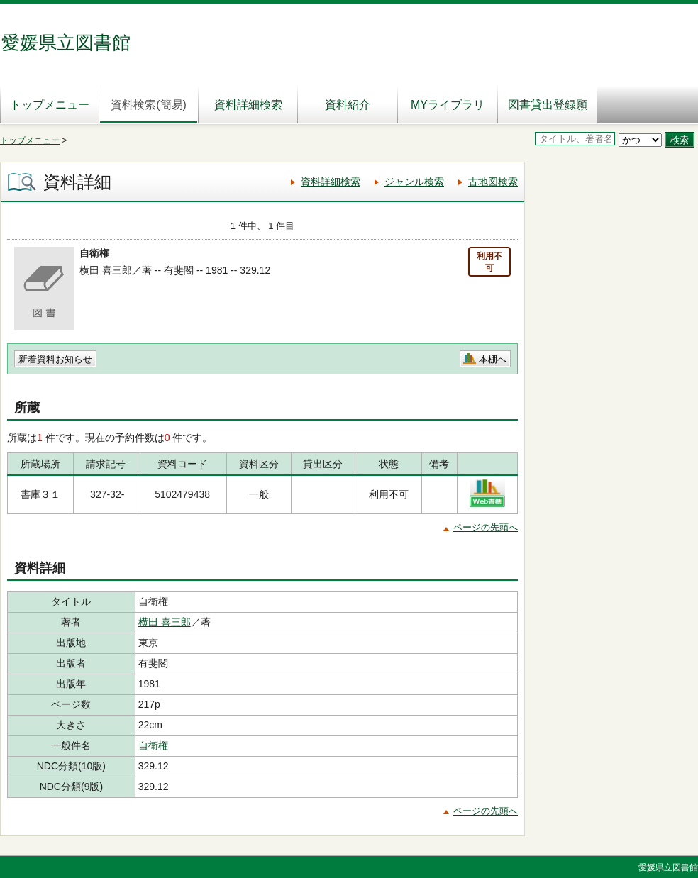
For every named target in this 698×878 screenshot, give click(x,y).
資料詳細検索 (248, 105)
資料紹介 (347, 105)
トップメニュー (49, 105)
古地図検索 (493, 181)
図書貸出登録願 (547, 105)
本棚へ (492, 359)
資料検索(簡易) (149, 105)
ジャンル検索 (414, 181)
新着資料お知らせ (55, 359)
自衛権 (153, 745)
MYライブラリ (447, 105)
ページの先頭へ (485, 527)
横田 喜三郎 (164, 622)
